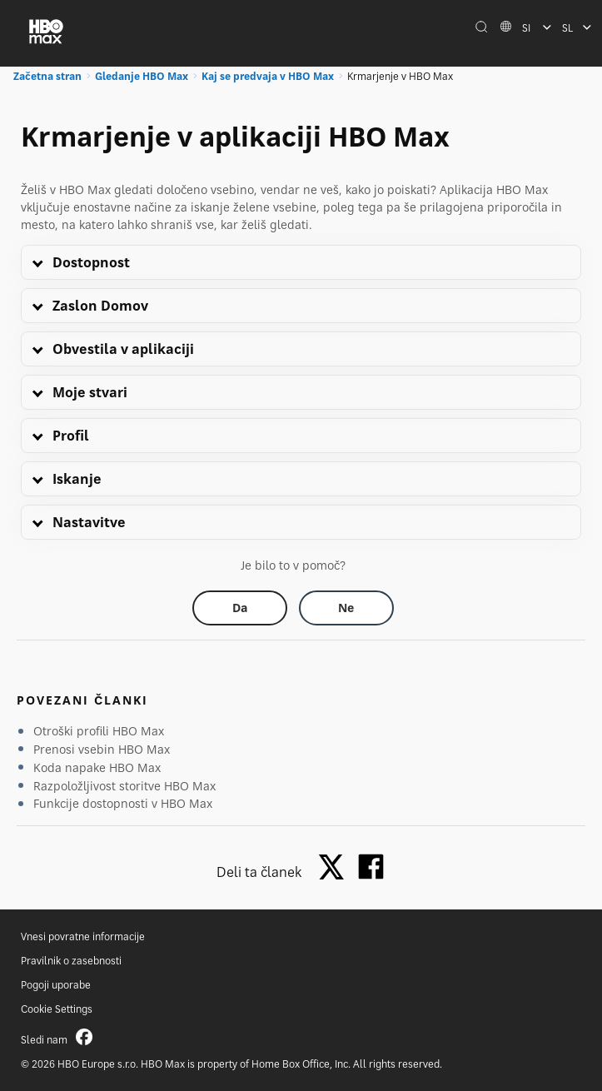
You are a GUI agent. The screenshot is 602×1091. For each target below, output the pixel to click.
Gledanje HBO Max (141, 76)
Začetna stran (47, 76)
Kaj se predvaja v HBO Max (267, 76)
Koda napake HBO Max (97, 767)
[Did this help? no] (346, 607)
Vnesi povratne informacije (83, 936)
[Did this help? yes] (239, 607)
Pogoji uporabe (56, 985)
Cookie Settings (56, 1009)
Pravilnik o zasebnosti (71, 961)
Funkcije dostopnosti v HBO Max (122, 803)
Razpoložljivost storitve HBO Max (124, 786)
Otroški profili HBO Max (98, 731)
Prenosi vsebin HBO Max (101, 749)
